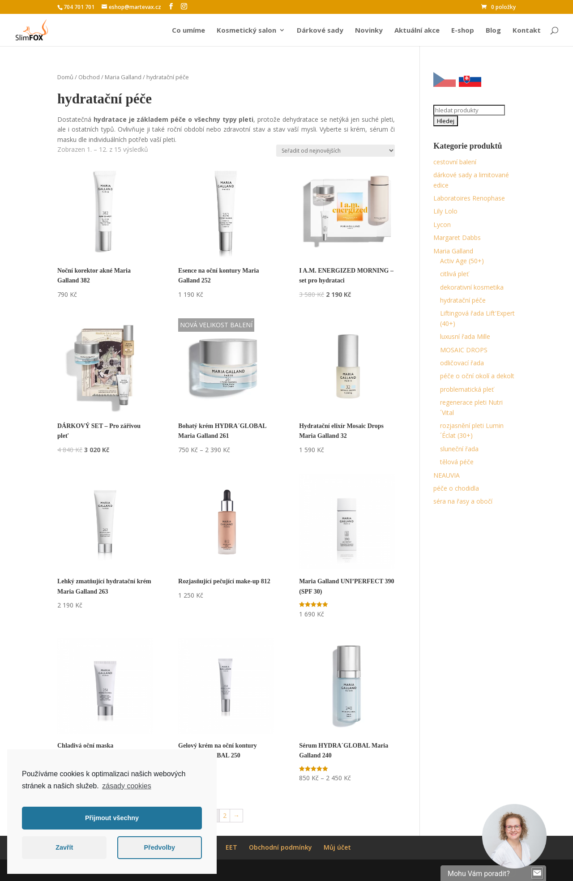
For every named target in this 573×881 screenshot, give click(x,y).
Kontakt (527, 30)
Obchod (89, 77)
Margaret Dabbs (457, 237)
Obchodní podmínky (280, 847)
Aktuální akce (417, 30)
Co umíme (188, 30)
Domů (65, 77)
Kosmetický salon (246, 30)
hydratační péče (463, 300)
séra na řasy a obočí (462, 501)
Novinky (369, 30)
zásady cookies (126, 786)
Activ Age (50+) (462, 261)
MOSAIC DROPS (463, 350)
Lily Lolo (445, 211)
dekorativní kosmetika (472, 287)
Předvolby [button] (159, 847)
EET (231, 847)
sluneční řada (459, 449)
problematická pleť (467, 389)
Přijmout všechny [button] (112, 817)
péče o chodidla (456, 488)
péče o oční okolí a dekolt (477, 376)
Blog (493, 30)
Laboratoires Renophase (469, 198)
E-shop (462, 30)
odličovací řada (462, 363)
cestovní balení (454, 162)
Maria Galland (123, 77)
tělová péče (457, 462)
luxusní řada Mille (465, 336)
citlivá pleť (454, 273)
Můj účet (337, 847)
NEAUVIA (446, 475)
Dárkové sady (320, 30)
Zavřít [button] (64, 847)
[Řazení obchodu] (335, 151)
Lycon (442, 224)
